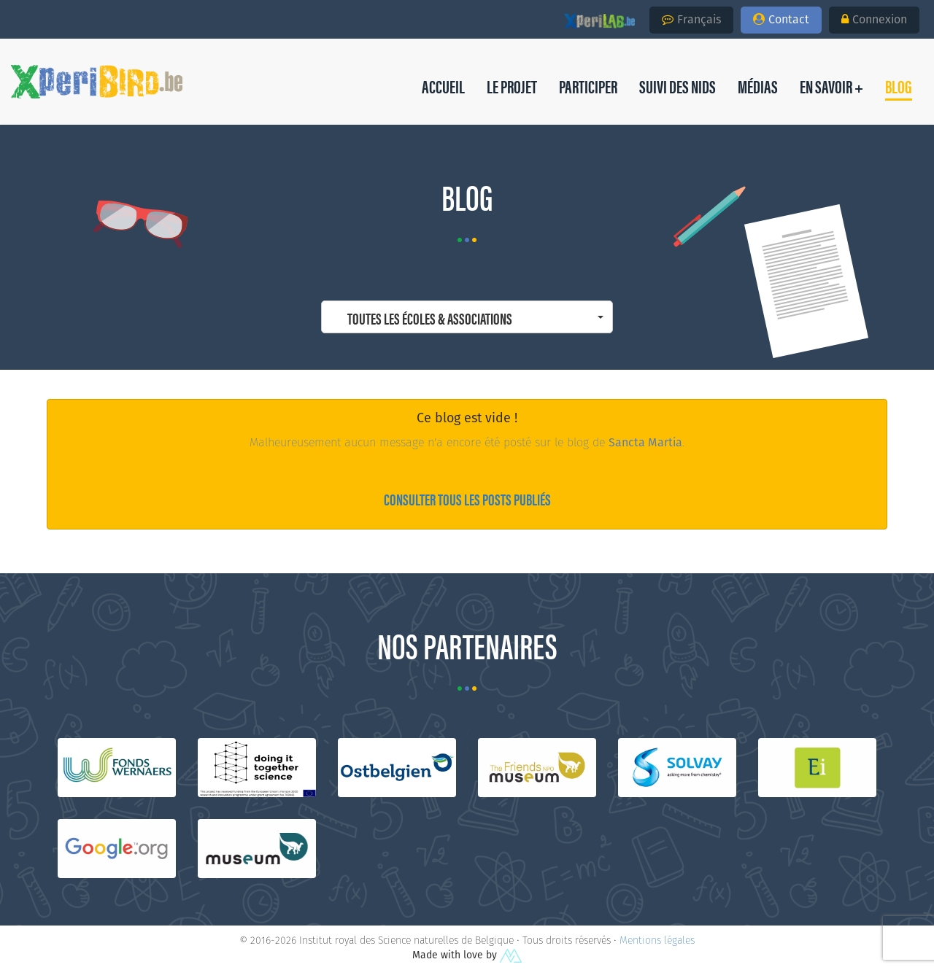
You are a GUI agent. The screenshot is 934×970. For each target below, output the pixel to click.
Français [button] (691, 19)
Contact (781, 19)
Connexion (874, 19)
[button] (898, 86)
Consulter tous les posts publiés (467, 498)
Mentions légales (657, 940)
